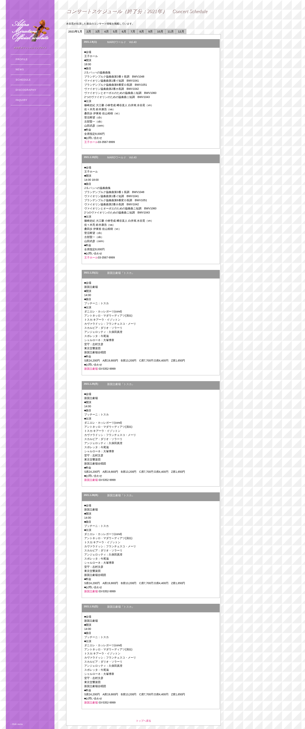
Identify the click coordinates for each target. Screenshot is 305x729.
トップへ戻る (143, 720)
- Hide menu (17, 724)
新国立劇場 (91, 368)
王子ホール (91, 142)
